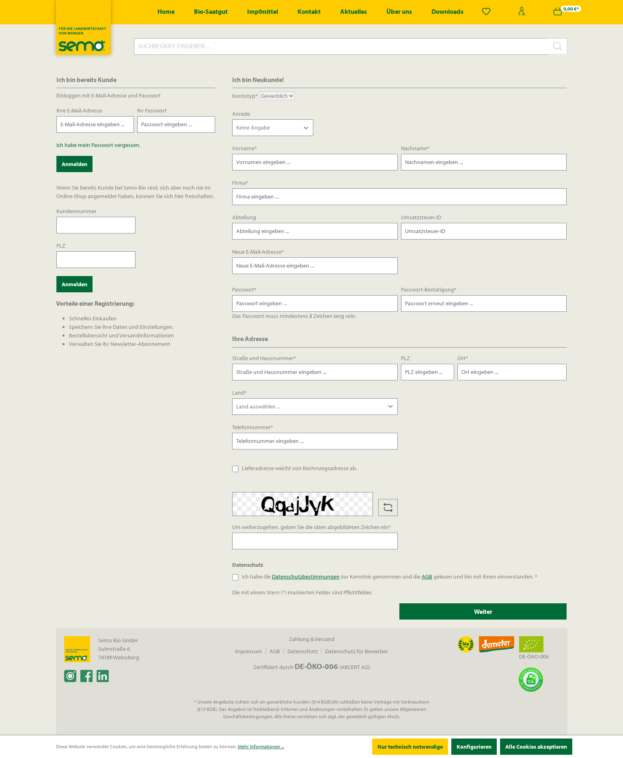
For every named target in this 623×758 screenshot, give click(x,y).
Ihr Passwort (152, 110)
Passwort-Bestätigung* (429, 289)
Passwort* (244, 289)
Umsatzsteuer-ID (421, 217)
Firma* (240, 182)
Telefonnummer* (252, 427)
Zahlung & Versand (311, 639)
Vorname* (244, 148)
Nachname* (415, 148)
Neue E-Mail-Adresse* (258, 251)
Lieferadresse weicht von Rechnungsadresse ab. (299, 468)
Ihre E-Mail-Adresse (79, 110)
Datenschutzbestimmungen (306, 576)
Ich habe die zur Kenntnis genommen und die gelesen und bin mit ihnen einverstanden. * (389, 576)
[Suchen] (557, 46)
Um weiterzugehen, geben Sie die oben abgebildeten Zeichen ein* (311, 527)
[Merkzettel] (486, 11)
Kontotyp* (245, 95)
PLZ (60, 245)
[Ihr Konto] (522, 11)
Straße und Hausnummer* (264, 358)
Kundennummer (76, 211)
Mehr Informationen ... (261, 746)
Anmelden (74, 164)
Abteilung (244, 217)
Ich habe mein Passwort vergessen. (98, 145)
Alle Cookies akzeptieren (536, 746)
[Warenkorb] (557, 11)
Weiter (483, 611)
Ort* (462, 358)
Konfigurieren (474, 746)
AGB (427, 576)
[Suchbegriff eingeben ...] (341, 46)
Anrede (241, 113)
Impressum (248, 651)
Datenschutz (302, 651)
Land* (239, 392)
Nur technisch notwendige (410, 746)
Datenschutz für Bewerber (356, 651)
